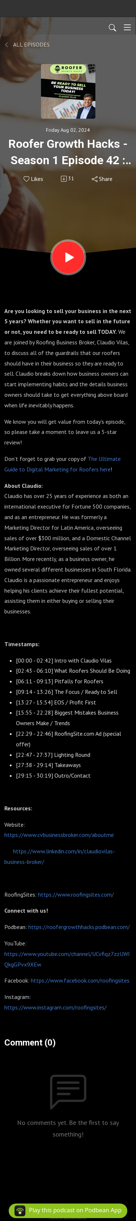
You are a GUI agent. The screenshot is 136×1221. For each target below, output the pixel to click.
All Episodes (27, 44)
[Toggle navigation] (127, 27)
